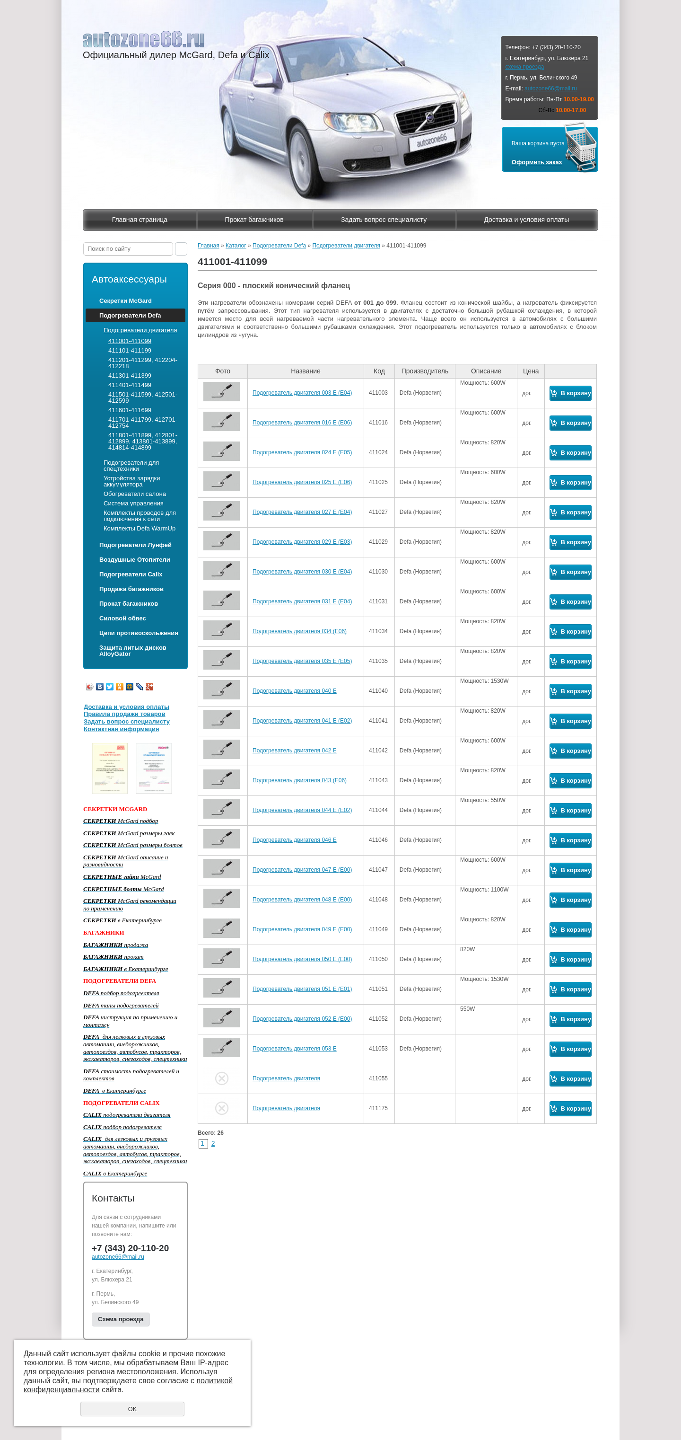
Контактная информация (121, 729)
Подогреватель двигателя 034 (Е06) (300, 631)
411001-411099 (129, 341)
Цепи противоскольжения (138, 632)
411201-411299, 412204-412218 (142, 363)
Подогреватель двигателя (286, 1078)
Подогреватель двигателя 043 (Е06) (300, 780)
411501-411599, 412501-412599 (142, 397)
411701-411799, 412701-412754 (142, 422)
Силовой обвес (122, 618)
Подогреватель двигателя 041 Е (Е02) (302, 720)
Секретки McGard (125, 300)
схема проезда (524, 66)
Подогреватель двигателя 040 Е (295, 691)
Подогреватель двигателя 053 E (295, 1048)
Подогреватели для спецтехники (131, 465)
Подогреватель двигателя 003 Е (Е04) (302, 392)
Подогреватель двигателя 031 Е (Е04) (302, 601)
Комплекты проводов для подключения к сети (140, 516)
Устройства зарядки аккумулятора (132, 481)
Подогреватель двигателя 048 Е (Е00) (302, 899)
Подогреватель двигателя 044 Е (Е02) (302, 810)
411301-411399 (129, 375)
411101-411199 (129, 350)
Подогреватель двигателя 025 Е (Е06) (302, 482)
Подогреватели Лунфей (135, 544)
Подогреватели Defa (130, 315)
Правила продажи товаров (125, 713)
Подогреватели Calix (130, 574)
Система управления (134, 503)
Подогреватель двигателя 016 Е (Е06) (302, 422)
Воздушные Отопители (134, 559)
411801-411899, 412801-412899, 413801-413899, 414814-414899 (142, 441)
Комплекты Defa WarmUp (139, 528)
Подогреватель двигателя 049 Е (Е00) (302, 929)
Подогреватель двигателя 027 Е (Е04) (302, 512)
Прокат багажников (254, 219)
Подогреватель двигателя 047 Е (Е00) (302, 869)
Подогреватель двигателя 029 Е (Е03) (302, 542)
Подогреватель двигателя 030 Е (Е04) (302, 571)
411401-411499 (129, 385)
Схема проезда (121, 1319)
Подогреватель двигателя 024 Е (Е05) (302, 452)
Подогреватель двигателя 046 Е (295, 840)
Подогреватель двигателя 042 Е (295, 750)
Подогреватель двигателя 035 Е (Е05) (302, 661)
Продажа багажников (131, 588)
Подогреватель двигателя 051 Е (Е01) (302, 989)
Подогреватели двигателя (140, 330)
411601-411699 (129, 410)
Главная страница (140, 219)
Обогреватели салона (135, 494)
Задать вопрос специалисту (384, 219)
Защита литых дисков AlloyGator (132, 650)
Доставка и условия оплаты (526, 219)
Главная (208, 245)
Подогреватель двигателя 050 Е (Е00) (302, 959)
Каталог (236, 245)
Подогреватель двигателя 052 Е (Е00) (302, 1019)
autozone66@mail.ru (550, 88)
